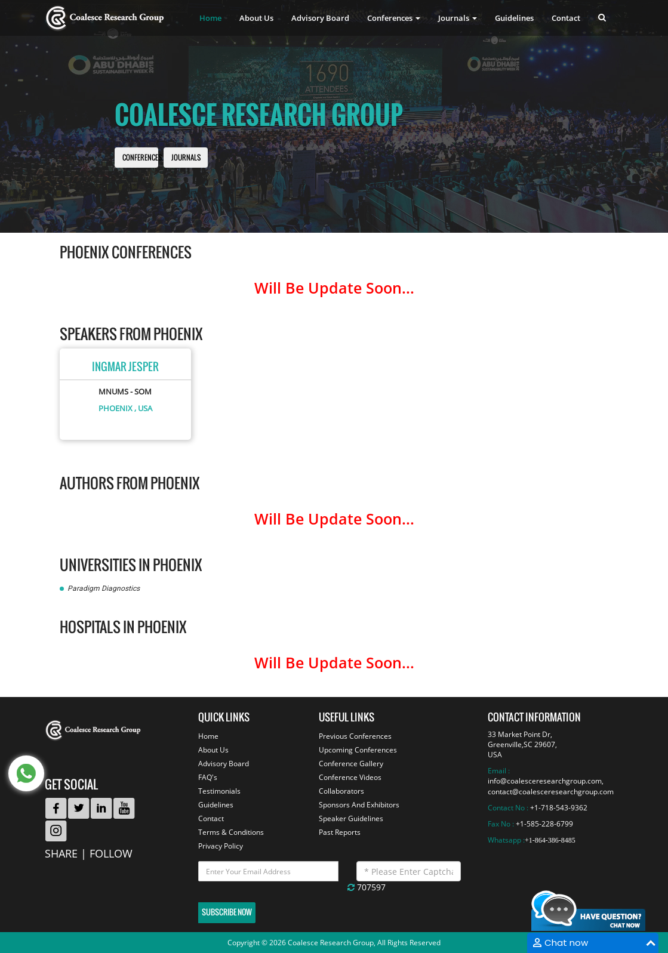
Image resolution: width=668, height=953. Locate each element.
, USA (143, 408)
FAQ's (207, 777)
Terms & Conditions (231, 832)
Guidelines (514, 18)
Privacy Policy (220, 846)
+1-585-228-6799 (544, 824)
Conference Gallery (351, 763)
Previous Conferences (355, 736)
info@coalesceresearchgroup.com (545, 781)
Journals (186, 158)
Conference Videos (350, 777)
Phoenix (115, 408)
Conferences (142, 158)
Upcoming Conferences (358, 750)
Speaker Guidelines (351, 818)
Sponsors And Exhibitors (359, 805)
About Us (256, 18)
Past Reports (340, 832)
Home (210, 18)
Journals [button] (457, 18)
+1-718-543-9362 (558, 808)
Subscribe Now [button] (227, 912)
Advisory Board (320, 18)
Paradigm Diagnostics (103, 588)
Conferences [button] (393, 18)
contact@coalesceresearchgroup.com (551, 792)
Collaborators (341, 791)
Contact (566, 18)
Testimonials (219, 791)
